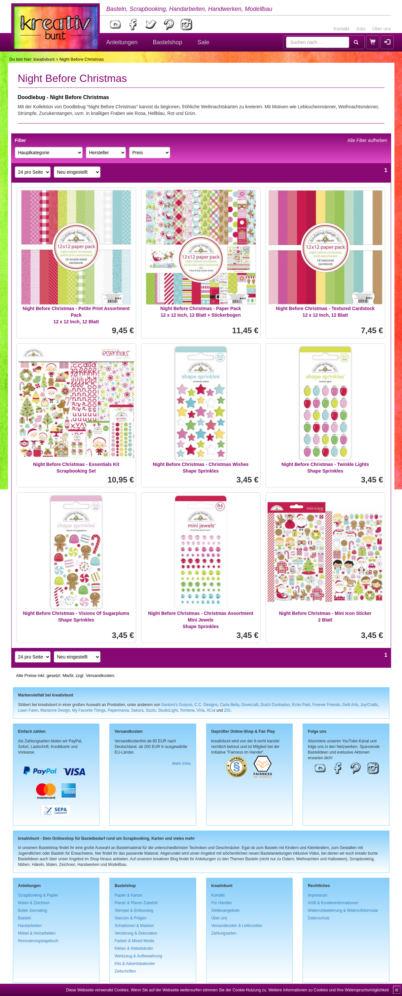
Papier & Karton (128, 895)
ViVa (200, 710)
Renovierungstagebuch (38, 941)
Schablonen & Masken (134, 925)
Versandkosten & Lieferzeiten (237, 925)
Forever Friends (326, 704)
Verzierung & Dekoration (136, 933)
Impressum (317, 895)
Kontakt (341, 28)
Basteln (24, 918)
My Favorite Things (88, 710)
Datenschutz (319, 918)
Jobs (361, 28)
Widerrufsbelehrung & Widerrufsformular (343, 910)
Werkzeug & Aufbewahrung (138, 956)
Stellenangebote (225, 910)
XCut (210, 710)
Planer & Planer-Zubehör (136, 903)
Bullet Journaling (32, 910)
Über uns (381, 28)
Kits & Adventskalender (135, 963)
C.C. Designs (206, 704)
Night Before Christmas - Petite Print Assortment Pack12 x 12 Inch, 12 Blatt (76, 315)
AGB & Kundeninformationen (333, 903)
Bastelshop (167, 42)
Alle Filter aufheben (367, 140)
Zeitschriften (125, 971)
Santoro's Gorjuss (176, 704)
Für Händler (221, 903)
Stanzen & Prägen (131, 918)
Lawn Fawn (28, 710)
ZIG (227, 710)
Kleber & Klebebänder (134, 948)
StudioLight (168, 710)
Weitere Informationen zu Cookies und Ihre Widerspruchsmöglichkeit (328, 990)
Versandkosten (100, 675)
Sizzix (151, 710)
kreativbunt (44, 59)
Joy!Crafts (369, 704)
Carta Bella (229, 704)
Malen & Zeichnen (34, 903)
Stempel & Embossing (134, 910)
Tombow (187, 710)
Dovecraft (249, 704)
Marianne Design (55, 710)
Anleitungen (122, 42)
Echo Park (301, 704)
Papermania (118, 710)
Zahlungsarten (224, 933)
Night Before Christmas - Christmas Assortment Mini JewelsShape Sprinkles (200, 620)
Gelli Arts (350, 704)
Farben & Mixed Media (134, 941)
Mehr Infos (181, 763)
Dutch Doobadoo (275, 704)
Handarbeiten (30, 925)
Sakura (137, 710)
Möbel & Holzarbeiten (37, 933)
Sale (203, 42)
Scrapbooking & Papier (38, 895)
